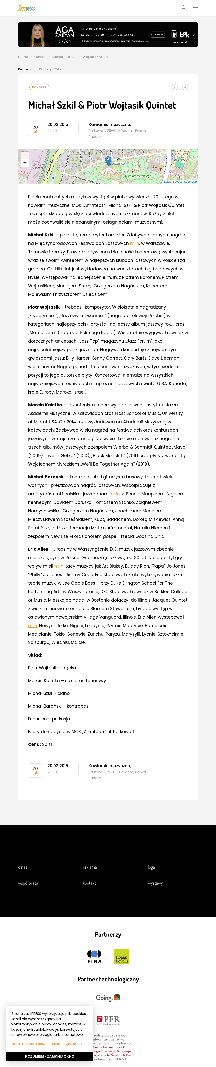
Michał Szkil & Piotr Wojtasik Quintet (80, 56)
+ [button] (24, 155)
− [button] (24, 163)
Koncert (40, 56)
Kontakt (89, 883)
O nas (22, 867)
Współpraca (28, 883)
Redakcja (26, 69)
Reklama (90, 867)
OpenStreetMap (187, 181)
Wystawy (155, 883)
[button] (183, 8)
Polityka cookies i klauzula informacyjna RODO (46, 1044)
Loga (151, 867)
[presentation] (27, 7)
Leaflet (168, 181)
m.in (134, 243)
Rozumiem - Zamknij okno (49, 1056)
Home (23, 56)
